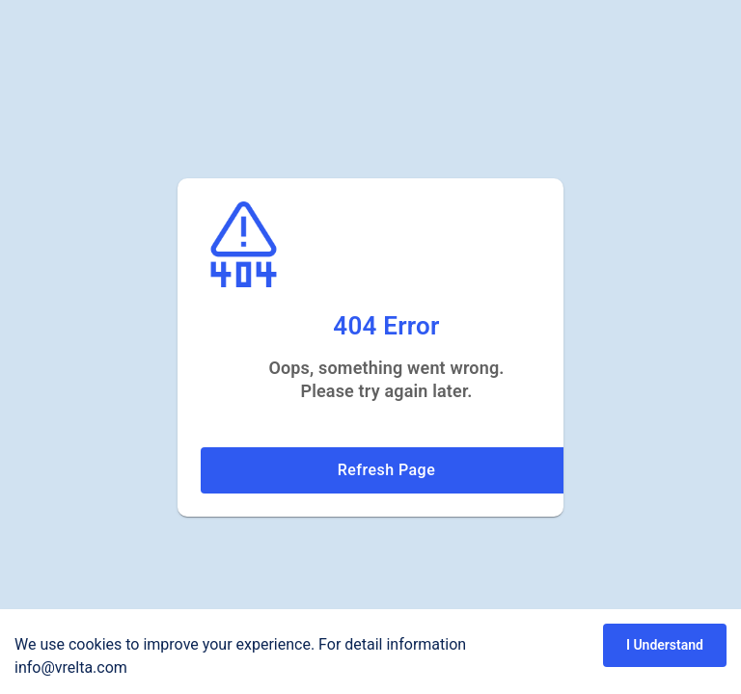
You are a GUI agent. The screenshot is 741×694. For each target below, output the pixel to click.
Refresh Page (386, 470)
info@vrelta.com (70, 667)
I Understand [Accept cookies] (664, 645)
